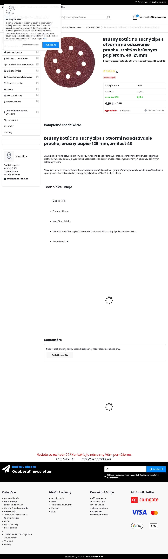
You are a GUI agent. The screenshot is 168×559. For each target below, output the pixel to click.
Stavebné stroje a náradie (18, 64)
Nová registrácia (159, 2)
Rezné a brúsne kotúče (72, 27)
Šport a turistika (13, 83)
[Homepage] (3, 7)
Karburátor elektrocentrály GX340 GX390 (88, 398)
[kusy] (50, 322)
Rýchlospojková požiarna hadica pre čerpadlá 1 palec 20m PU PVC (151, 399)
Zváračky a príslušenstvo (18, 77)
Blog (63, 7)
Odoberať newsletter (32, 471)
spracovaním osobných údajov (132, 475)
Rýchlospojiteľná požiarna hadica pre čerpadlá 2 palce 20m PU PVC (120, 399)
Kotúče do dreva (93, 27)
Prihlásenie (142, 2)
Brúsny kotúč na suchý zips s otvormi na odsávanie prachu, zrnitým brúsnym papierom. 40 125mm (57, 404)
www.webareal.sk (94, 556)
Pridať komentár (60, 355)
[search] (108, 18)
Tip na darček (11, 120)
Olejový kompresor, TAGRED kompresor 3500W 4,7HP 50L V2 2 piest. (87, 301)
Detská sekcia (12, 101)
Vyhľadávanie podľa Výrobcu (15, 112)
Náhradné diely (13, 95)
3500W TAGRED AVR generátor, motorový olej (58, 297)
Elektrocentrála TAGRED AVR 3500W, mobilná (119, 297)
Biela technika (12, 70)
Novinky (8, 132)
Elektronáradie (13, 52)
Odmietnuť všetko (30, 45)
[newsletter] (156, 469)
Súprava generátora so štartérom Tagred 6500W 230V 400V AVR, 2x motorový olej (150, 300)
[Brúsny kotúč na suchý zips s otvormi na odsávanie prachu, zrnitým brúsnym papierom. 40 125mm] (69, 62)
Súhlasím (50, 44)
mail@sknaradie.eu (18, 178)
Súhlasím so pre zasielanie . (133, 476)
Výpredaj (9, 126)
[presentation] (45, 297)
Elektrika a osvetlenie (16, 58)
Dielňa (8, 89)
